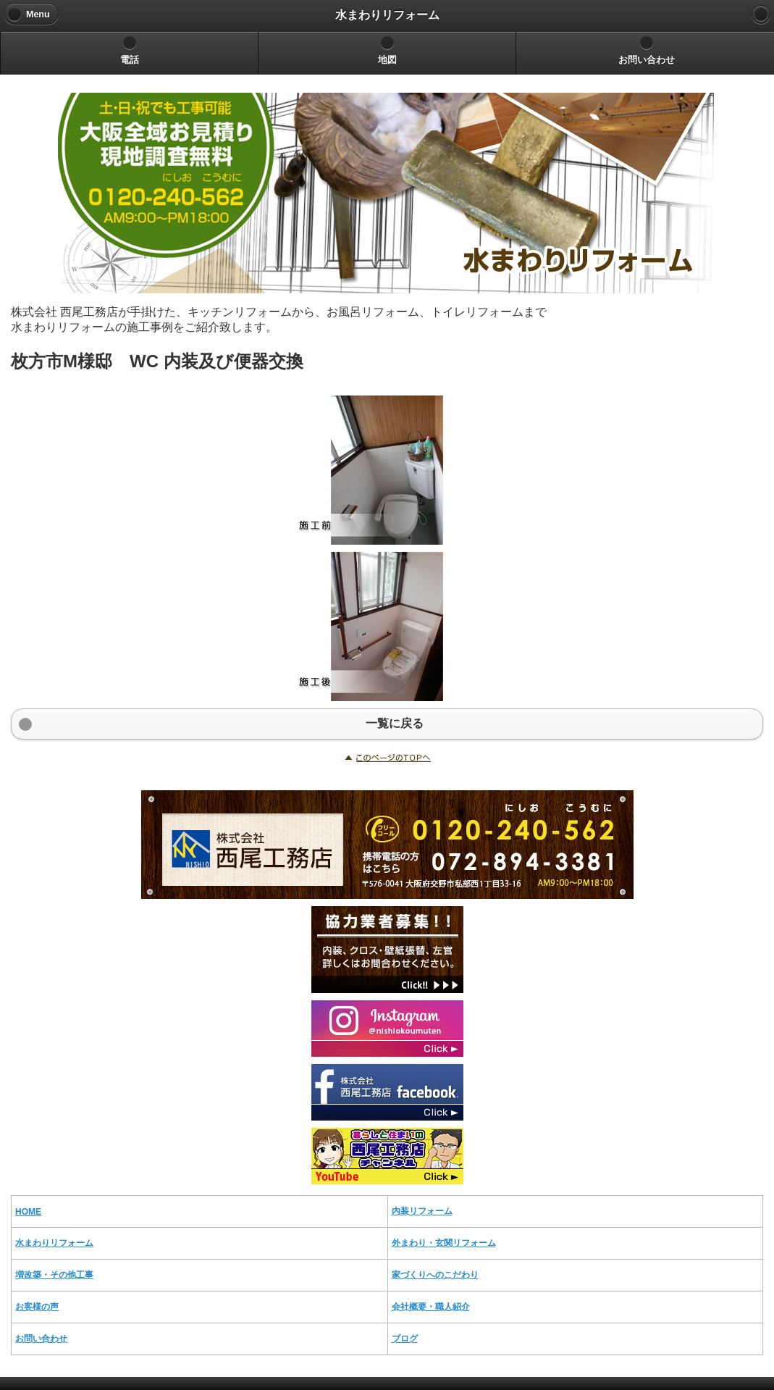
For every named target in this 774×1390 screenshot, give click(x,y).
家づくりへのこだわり (435, 1275)
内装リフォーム (422, 1211)
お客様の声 (37, 1307)
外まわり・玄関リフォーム (444, 1243)
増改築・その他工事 (54, 1275)
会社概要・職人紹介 (431, 1307)
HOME (28, 1212)
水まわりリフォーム (54, 1243)
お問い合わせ (41, 1339)
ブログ (405, 1339)
